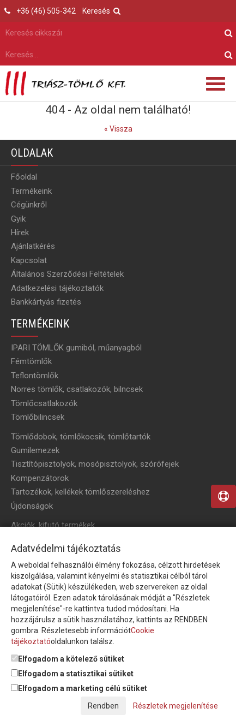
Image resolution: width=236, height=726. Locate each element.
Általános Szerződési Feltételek (67, 274)
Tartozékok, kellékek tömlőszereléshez (80, 492)
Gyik (18, 219)
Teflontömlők (34, 375)
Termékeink (31, 191)
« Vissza (118, 128)
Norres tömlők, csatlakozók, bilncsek (77, 389)
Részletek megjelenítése (175, 705)
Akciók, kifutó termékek (53, 525)
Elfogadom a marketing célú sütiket (79, 688)
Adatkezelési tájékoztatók (57, 288)
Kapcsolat (29, 260)
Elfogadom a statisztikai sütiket (72, 673)
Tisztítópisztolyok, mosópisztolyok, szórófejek (95, 464)
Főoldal (24, 177)
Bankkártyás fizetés (46, 302)
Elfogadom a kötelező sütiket (67, 658)
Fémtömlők (31, 361)
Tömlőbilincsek (37, 417)
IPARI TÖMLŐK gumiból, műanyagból (76, 348)
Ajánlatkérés (33, 246)
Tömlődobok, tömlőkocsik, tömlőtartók (80, 437)
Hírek (20, 232)
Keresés (101, 11)
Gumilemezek (35, 450)
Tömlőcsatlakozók (44, 403)
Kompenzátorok (40, 478)
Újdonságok (32, 506)
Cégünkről (29, 205)
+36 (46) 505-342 (46, 11)
